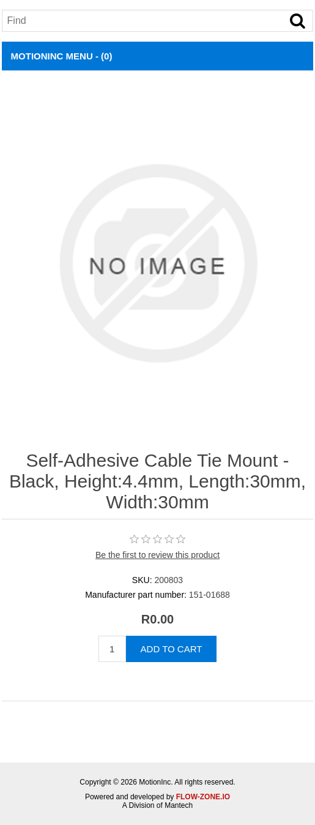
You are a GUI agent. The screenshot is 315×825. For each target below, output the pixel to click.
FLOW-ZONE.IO (203, 797)
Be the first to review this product (157, 555)
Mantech (179, 805)
